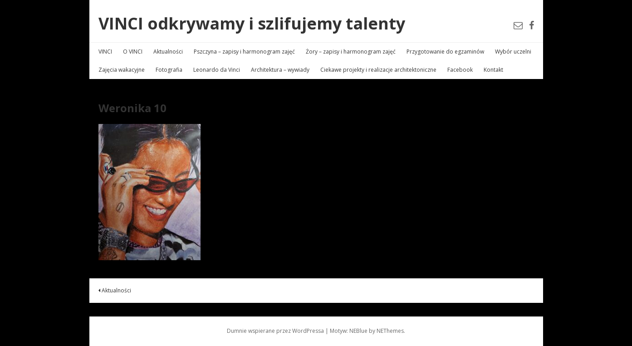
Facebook (460, 70)
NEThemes (390, 331)
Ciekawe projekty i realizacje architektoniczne (378, 70)
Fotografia (169, 70)
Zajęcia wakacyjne (121, 70)
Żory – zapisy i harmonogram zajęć (351, 51)
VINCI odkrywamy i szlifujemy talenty (251, 23)
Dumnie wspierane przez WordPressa (275, 331)
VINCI (105, 51)
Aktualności (168, 51)
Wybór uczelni (513, 51)
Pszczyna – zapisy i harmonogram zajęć (244, 51)
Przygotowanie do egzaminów (445, 51)
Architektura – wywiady (280, 70)
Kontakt (493, 70)
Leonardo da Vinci (216, 70)
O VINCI (132, 51)
